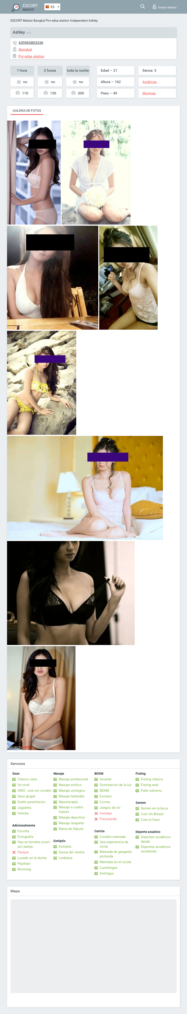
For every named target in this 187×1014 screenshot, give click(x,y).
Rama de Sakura (71, 829)
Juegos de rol (110, 808)
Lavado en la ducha (32, 858)
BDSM (104, 791)
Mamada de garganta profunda (115, 854)
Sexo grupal (26, 796)
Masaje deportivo (72, 817)
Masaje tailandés (72, 796)
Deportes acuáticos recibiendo (156, 849)
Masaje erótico (70, 785)
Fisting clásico (152, 779)
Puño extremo (151, 791)
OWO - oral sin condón (34, 791)
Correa (105, 802)
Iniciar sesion (165, 6)
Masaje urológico (72, 791)
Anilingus (107, 873)
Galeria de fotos (27, 110)
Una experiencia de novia (114, 844)
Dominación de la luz (115, 785)
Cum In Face (150, 820)
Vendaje (106, 813)
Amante (105, 779)
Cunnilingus (108, 868)
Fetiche (23, 813)
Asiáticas (149, 82)
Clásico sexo (27, 779)
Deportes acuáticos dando (156, 839)
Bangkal (39, 20)
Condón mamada (113, 837)
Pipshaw (24, 864)
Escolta (23, 831)
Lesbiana (65, 858)
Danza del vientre (72, 852)
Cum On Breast (152, 814)
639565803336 (31, 42)
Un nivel (24, 785)
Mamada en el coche (115, 862)
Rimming (24, 869)
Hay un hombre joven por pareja (34, 844)
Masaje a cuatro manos (71, 809)
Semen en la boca (154, 808)
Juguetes (24, 808)
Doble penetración (31, 802)
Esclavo (106, 796)
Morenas (149, 93)
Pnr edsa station (57, 20)
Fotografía (25, 837)
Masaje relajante (71, 823)
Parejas (23, 852)
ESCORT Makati (21, 20)
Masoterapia (68, 802)
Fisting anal (149, 785)
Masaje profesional (73, 779)
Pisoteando (108, 819)
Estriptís (65, 847)
